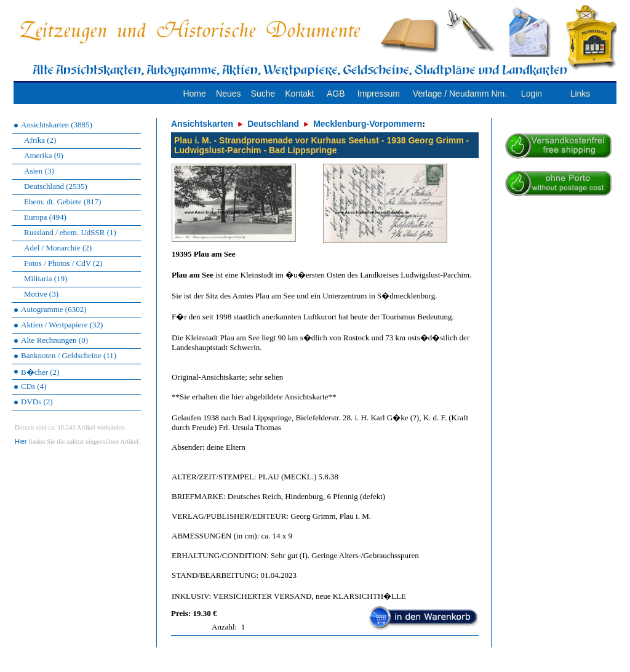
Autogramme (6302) (54, 309)
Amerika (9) (43, 155)
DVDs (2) (37, 401)
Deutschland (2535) (55, 186)
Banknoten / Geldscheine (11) (68, 355)
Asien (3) (39, 170)
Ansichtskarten (202, 124)
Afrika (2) (40, 140)
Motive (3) (41, 293)
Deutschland (273, 124)
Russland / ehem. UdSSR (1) (70, 232)
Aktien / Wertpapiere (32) (62, 324)
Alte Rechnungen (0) (54, 340)
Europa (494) (45, 217)
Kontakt (299, 93)
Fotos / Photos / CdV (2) (63, 263)
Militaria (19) (45, 278)
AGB (336, 93)
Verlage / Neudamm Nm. (460, 93)
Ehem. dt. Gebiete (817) (62, 201)
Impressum (378, 93)
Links (580, 93)
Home (194, 93)
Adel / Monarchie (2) (58, 247)
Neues (228, 93)
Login (531, 93)
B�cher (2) (40, 372)
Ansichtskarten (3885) (56, 124)
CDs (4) (34, 386)
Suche (263, 93)
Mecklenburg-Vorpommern (367, 124)
